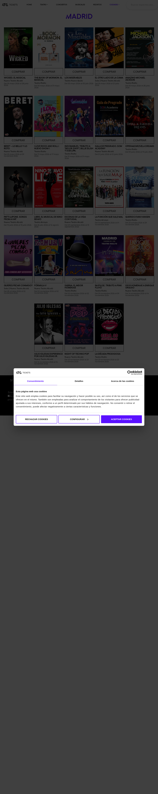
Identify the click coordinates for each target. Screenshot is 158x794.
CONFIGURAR (79, 419)
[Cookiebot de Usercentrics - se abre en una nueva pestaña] (129, 373)
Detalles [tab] (79, 381)
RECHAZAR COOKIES (36, 419)
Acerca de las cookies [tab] (122, 381)
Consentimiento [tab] (35, 381)
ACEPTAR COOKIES (121, 419)
